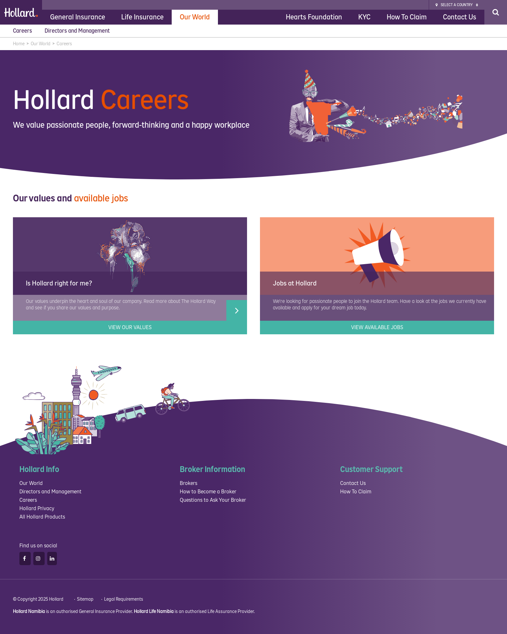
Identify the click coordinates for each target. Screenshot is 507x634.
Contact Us (459, 17)
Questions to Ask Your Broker (213, 500)
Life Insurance (142, 17)
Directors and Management (78, 31)
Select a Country (457, 5)
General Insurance (77, 17)
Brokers (188, 483)
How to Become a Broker (208, 491)
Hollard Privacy (36, 508)
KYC (364, 17)
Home (19, 44)
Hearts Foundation (314, 17)
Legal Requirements (123, 599)
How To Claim (407, 17)
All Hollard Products (42, 516)
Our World (195, 17)
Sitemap (85, 599)
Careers (23, 31)
